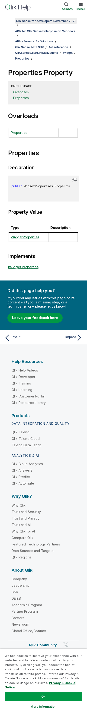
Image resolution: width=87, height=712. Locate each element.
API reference (58, 47)
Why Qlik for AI (23, 531)
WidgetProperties (25, 237)
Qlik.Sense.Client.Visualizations (36, 52)
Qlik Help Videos (25, 370)
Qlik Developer (23, 377)
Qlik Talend (20, 432)
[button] (74, 179)
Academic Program (27, 605)
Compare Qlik (22, 538)
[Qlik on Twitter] (65, 645)
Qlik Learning (22, 390)
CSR (15, 592)
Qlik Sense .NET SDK (29, 47)
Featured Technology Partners (36, 544)
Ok (43, 696)
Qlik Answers (22, 470)
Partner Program (25, 611)
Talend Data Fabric (27, 445)
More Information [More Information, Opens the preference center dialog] (43, 706)
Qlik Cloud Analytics (27, 464)
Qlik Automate (23, 483)
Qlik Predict (21, 477)
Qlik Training (21, 383)
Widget (68, 52)
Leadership (21, 585)
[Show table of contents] (9, 20)
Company (19, 579)
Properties (22, 58)
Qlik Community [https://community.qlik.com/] (43, 645)
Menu (81, 9)
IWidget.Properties (23, 267)
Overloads (21, 92)
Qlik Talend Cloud (26, 439)
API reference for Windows (34, 41)
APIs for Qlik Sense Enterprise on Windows (45, 31)
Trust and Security (26, 512)
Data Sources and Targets (33, 551)
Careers (18, 618)
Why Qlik (19, 505)
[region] (43, 680)
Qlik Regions (22, 557)
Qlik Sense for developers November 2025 (46, 21)
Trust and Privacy (25, 518)
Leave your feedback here (35, 317)
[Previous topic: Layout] (23, 338)
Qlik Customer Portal (28, 396)
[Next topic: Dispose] (64, 338)
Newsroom (20, 624)
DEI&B (16, 598)
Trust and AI (21, 525)
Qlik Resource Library (29, 403)
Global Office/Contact (29, 631)
